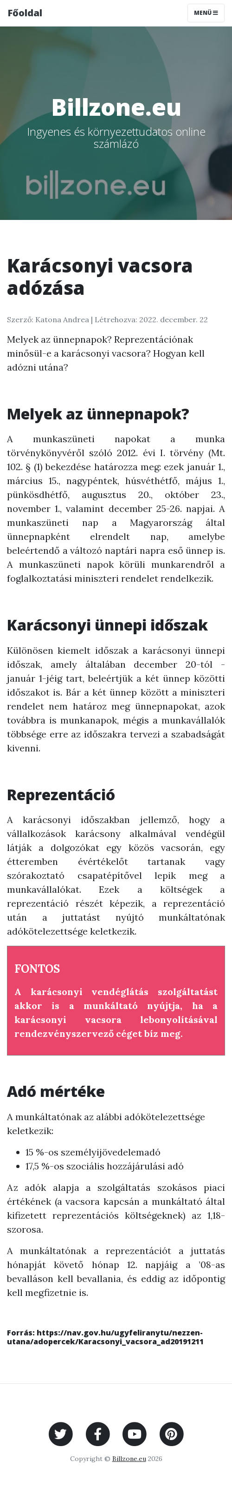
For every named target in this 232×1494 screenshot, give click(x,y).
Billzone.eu (129, 1458)
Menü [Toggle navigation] (206, 13)
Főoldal (24, 13)
